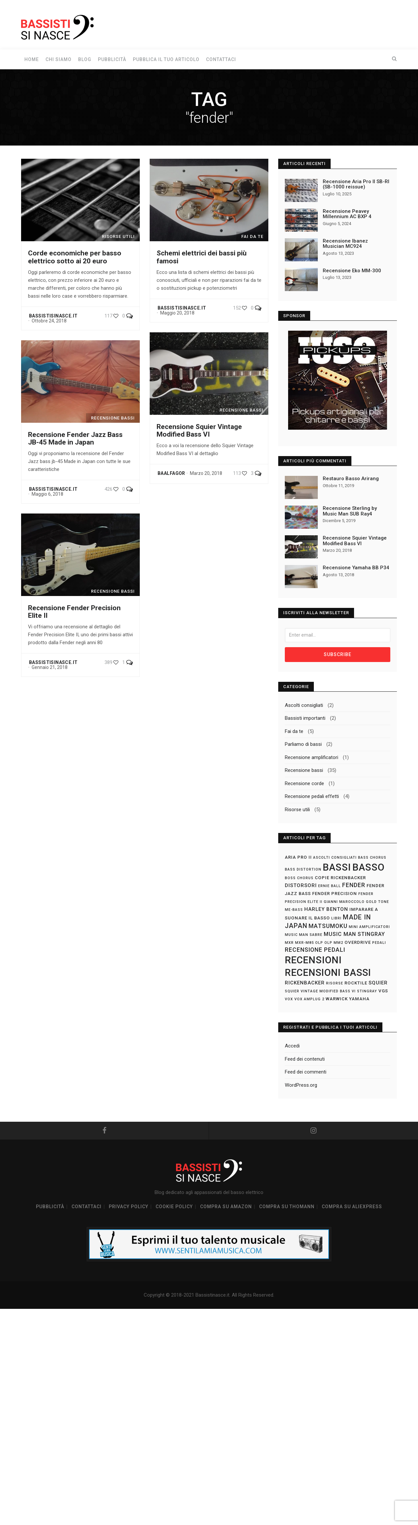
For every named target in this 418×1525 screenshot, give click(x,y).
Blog (84, 59)
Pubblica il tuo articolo (166, 59)
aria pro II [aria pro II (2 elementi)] (298, 857)
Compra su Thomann (286, 1208)
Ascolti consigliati (304, 706)
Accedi (292, 1046)
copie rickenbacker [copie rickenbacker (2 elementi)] (340, 878)
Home (31, 59)
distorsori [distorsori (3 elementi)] (301, 886)
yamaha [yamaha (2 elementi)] (359, 999)
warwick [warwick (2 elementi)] (337, 999)
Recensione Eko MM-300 (352, 271)
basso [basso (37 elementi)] (368, 868)
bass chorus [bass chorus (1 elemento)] (372, 858)
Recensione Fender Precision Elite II (74, 611)
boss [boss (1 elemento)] (290, 879)
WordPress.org (301, 1086)
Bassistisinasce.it (53, 315)
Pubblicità (112, 59)
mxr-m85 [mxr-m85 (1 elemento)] (304, 943)
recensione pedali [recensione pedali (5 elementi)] (315, 950)
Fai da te (294, 732)
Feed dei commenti (305, 1073)
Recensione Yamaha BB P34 (356, 568)
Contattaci (221, 59)
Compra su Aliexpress (352, 1208)
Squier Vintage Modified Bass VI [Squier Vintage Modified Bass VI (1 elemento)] (320, 992)
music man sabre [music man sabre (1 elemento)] (303, 935)
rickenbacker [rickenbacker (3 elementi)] (305, 983)
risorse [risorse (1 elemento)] (334, 984)
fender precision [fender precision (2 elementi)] (334, 894)
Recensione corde (304, 784)
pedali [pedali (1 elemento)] (379, 943)
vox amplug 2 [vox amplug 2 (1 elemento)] (309, 1000)
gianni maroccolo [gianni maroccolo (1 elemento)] (344, 902)
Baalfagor (171, 473)
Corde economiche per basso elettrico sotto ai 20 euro (74, 257)
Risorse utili (297, 810)
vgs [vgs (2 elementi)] (383, 991)
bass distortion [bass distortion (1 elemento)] (303, 870)
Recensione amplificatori (311, 758)
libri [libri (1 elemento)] (336, 919)
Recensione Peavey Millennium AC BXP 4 (347, 214)
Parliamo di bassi (303, 745)
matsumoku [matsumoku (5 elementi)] (328, 926)
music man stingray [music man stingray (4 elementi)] (354, 935)
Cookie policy (174, 1208)
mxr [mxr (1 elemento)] (289, 943)
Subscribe (337, 655)
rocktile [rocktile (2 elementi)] (355, 983)
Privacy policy (128, 1208)
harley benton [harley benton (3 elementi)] (326, 910)
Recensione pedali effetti (312, 797)
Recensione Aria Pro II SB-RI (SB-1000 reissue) (356, 184)
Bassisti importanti (305, 719)
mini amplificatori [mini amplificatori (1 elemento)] (369, 927)
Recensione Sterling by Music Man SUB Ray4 (350, 511)
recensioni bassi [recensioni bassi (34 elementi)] (328, 973)
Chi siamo (58, 59)
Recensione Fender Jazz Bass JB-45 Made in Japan (75, 438)
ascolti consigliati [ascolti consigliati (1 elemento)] (335, 858)
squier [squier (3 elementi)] (378, 983)
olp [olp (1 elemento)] (319, 943)
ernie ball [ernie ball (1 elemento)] (329, 886)
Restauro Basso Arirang (351, 478)
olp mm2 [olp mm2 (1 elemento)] (333, 943)
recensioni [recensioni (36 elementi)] (313, 960)
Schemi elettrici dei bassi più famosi (202, 257)
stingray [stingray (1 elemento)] (367, 992)
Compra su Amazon (226, 1208)
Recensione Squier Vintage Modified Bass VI (199, 430)
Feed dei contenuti (305, 1060)
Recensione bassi (304, 771)
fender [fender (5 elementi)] (353, 885)
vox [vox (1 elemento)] (289, 1000)
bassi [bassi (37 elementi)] (337, 868)
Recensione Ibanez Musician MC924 (345, 243)
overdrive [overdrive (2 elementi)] (357, 943)
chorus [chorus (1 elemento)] (305, 879)
